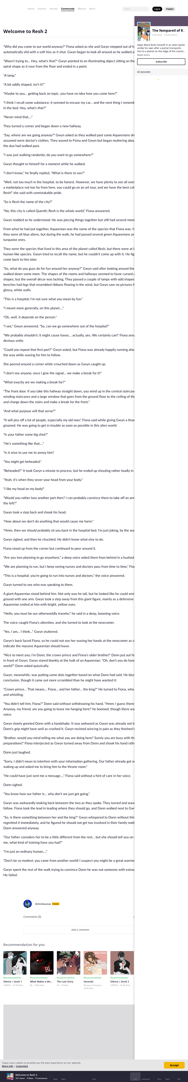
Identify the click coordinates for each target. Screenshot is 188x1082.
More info (7, 1066)
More (93, 8)
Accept (174, 1065)
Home (31, 8)
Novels (54, 8)
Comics (42, 8)
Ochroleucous (43, 903)
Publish (169, 9)
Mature (82, 8)
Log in (157, 9)
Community (67, 8)
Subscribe (161, 61)
